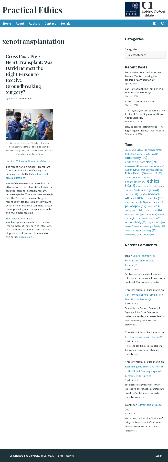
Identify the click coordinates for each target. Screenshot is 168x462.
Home (7, 23)
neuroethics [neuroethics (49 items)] (135, 202)
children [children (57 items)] (133, 162)
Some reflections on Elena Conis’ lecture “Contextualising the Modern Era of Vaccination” (143, 76)
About (20, 23)
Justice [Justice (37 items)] (131, 194)
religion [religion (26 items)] (134, 218)
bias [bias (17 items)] (151, 158)
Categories (131, 49)
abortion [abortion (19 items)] (130, 150)
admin (12, 98)
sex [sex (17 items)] (128, 226)
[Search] (163, 23)
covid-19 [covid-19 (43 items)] (154, 173)
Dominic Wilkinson (16, 161)
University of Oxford (39, 161)
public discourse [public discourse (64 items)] (149, 210)
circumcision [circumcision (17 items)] (132, 166)
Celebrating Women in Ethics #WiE (144, 337)
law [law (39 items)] (142, 194)
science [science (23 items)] (159, 222)
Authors (34, 23)
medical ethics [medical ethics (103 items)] (143, 196)
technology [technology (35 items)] (147, 230)
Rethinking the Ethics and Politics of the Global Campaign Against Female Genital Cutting (144, 371)
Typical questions (15, 218)
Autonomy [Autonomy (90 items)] (136, 157)
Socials (65, 23)
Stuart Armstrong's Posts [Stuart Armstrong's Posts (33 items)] (148, 226)
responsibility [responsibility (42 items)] (135, 222)
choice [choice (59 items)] (149, 162)
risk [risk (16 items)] (150, 222)
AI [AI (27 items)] (151, 149)
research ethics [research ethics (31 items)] (151, 218)
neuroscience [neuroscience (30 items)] (154, 202)
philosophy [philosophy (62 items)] (135, 206)
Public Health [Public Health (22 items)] (133, 214)
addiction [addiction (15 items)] (142, 150)
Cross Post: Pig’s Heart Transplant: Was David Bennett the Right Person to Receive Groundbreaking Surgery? (29, 74)
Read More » (27, 236)
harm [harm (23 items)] (133, 190)
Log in (158, 455)
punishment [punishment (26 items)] (149, 214)
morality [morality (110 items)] (154, 198)
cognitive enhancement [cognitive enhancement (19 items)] (152, 166)
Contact (50, 23)
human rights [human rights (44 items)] (148, 190)
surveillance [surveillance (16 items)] (131, 230)
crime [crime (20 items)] (129, 177)
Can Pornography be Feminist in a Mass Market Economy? (140, 260)
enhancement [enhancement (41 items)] (136, 181)
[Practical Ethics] (32, 10)
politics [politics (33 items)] (153, 206)
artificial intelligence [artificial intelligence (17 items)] (147, 154)
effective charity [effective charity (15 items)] (141, 177)
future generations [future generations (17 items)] (146, 186)
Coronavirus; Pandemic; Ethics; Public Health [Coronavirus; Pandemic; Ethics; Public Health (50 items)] (144, 171)
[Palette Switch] (154, 23)
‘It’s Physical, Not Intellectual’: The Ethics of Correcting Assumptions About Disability (145, 114)
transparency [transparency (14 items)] (131, 235)
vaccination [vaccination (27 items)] (146, 234)
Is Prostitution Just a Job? (140, 101)
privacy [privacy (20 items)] (130, 210)
